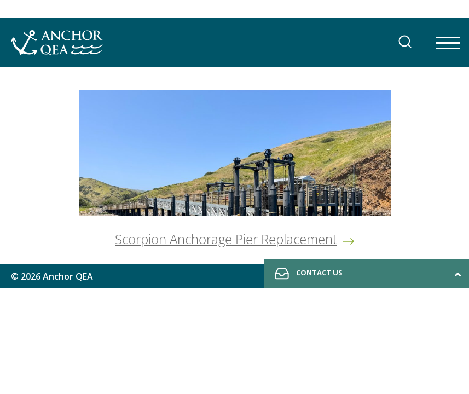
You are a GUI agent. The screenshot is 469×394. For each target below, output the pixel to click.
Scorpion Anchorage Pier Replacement (226, 239)
